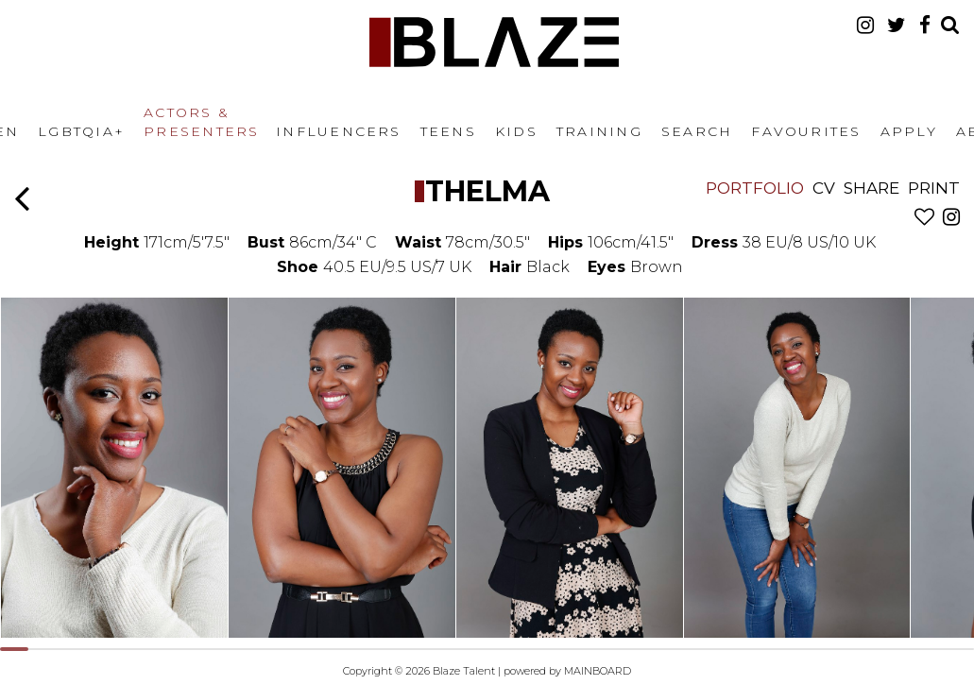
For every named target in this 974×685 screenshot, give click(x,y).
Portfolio (755, 188)
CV (823, 188)
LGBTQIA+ (81, 131)
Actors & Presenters (201, 122)
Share (871, 188)
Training (599, 131)
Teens (448, 131)
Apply (908, 131)
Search (696, 131)
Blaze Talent (494, 42)
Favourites (806, 131)
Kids (516, 131)
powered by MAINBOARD (567, 670)
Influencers (339, 131)
